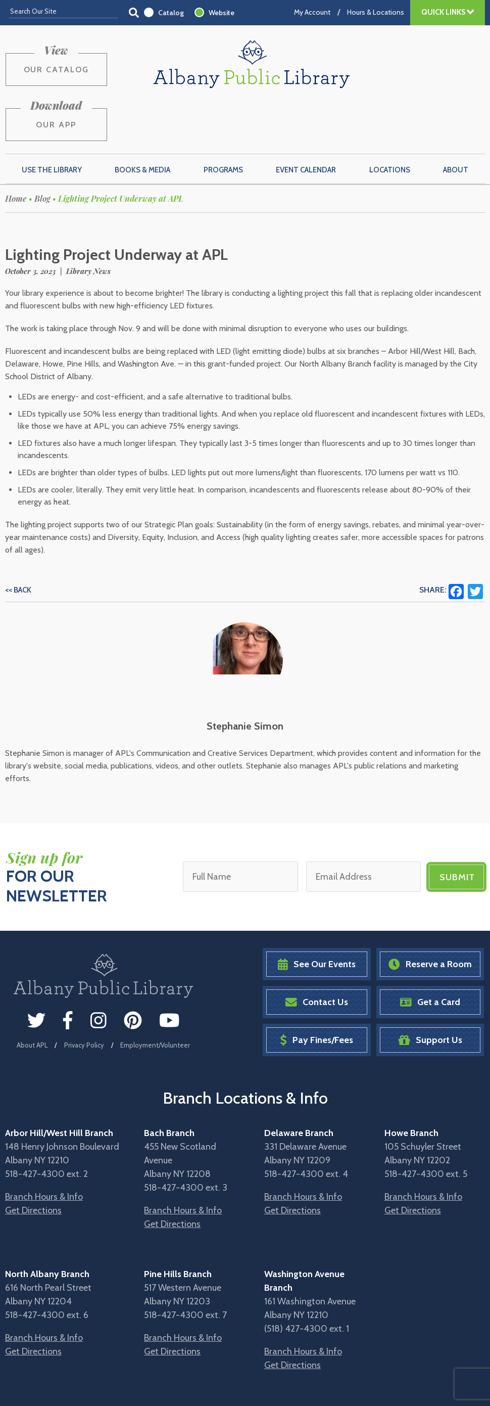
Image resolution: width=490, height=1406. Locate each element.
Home (16, 150)
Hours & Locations (375, 12)
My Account (312, 12)
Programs (223, 121)
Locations (389, 121)
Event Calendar (306, 121)
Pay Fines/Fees (316, 992)
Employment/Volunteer (155, 997)
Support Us (430, 992)
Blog (42, 150)
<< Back (18, 542)
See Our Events (317, 916)
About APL (32, 997)
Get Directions (33, 1162)
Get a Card (430, 954)
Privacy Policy (84, 997)
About (455, 121)
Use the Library (52, 121)
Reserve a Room (430, 916)
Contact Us (316, 954)
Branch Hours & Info (44, 1148)
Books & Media (142, 121)
